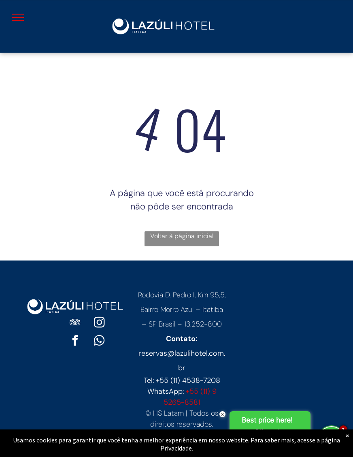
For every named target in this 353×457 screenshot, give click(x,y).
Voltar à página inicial (181, 236)
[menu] (17, 17)
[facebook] (75, 342)
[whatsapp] (99, 342)
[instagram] (99, 323)
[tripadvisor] (75, 323)
